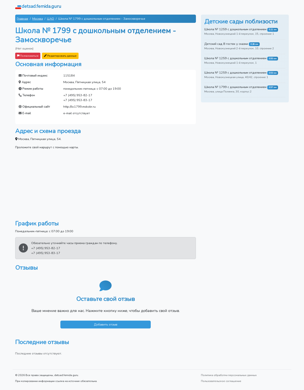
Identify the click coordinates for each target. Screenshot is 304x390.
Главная (22, 18)
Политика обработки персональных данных (229, 375)
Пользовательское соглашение (221, 381)
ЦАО (50, 18)
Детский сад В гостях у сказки (226, 44)
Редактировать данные (60, 56)
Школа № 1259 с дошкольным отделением (235, 29)
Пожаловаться (27, 56)
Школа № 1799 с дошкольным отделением (235, 87)
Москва (37, 18)
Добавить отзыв (105, 324)
